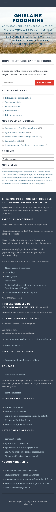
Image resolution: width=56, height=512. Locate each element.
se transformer (14, 183)
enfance (50, 174)
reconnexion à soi (40, 180)
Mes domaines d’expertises (17, 268)
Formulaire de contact (15, 374)
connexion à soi (34, 172)
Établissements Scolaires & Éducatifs (22, 475)
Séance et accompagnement (18, 487)
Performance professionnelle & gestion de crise (27, 483)
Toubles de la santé (14, 407)
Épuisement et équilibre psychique (21, 128)
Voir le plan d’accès (14, 345)
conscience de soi (12, 174)
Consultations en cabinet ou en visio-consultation (28, 339)
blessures (10, 172)
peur (19, 180)
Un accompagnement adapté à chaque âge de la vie (28, 479)
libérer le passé (35, 178)
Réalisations (10, 280)
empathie (44, 174)
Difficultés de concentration (18, 98)
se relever (5, 183)
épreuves (41, 183)
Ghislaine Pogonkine (28, 18)
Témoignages (11, 276)
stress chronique (25, 183)
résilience (49, 180)
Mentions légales (13, 392)
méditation (13, 180)
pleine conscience (27, 180)
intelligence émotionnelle (21, 178)
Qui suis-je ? (11, 272)
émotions (35, 183)
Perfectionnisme (12, 106)
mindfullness (45, 178)
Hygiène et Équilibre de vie (17, 420)
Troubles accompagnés (15, 411)
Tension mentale (13, 102)
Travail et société (13, 141)
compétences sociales (21, 172)
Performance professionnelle (18, 424)
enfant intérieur (7, 178)
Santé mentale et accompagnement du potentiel (27, 416)
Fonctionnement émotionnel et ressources (24, 145)
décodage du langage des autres (30, 174)
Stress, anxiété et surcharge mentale (22, 136)
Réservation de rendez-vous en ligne (22, 360)
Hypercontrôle (12, 110)
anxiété (4, 172)
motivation (5, 180)
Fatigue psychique (13, 115)
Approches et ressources (16, 132)
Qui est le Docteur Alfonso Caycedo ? (22, 292)
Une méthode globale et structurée (21, 470)
